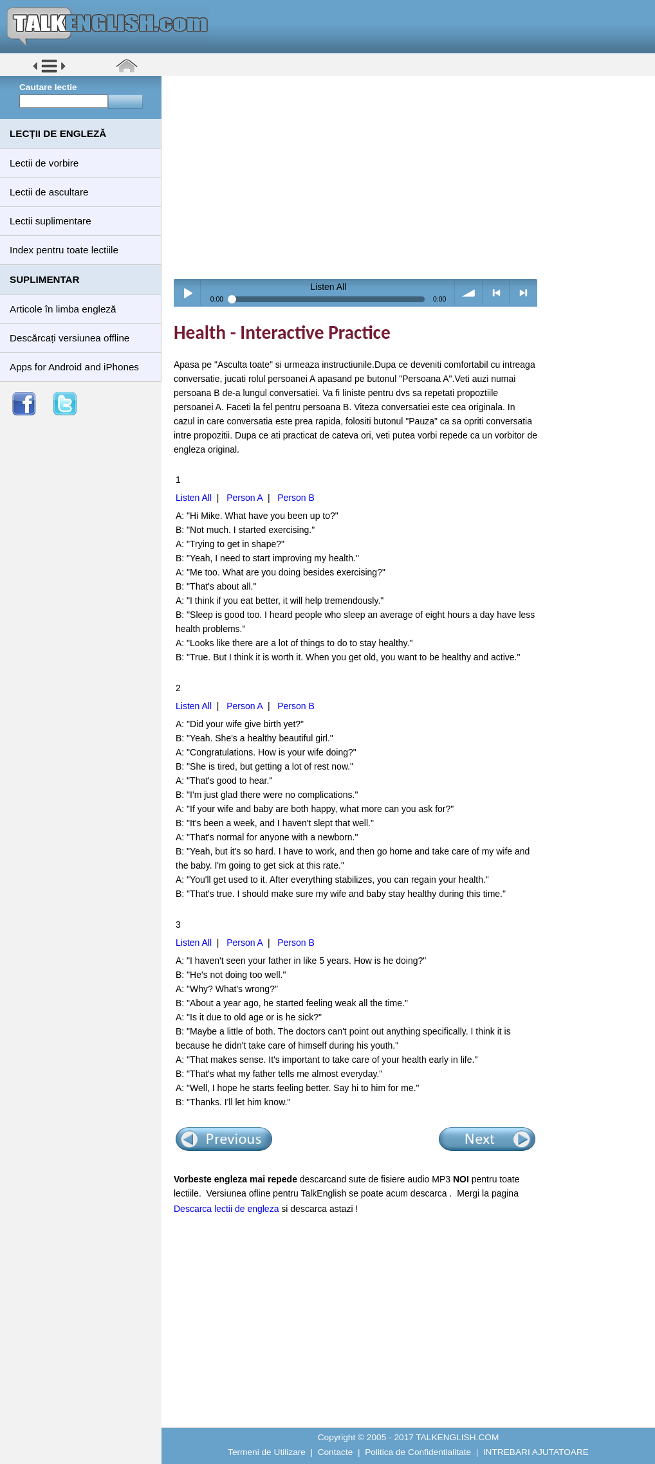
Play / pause (187, 292)
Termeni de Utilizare (267, 1452)
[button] (49, 72)
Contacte (335, 1452)
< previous (496, 292)
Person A (244, 498)
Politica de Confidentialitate (418, 1452)
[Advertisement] (413, 177)
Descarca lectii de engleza (226, 1209)
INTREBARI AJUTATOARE (536, 1452)
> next (523, 292)
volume (468, 292)
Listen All (194, 498)
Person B (296, 498)
